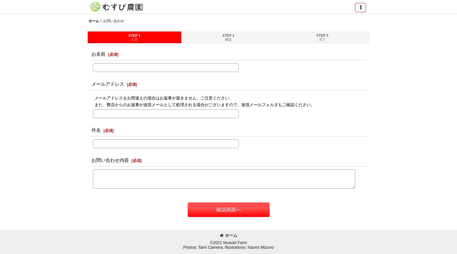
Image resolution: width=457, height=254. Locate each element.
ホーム (228, 235)
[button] (360, 7)
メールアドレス (108, 84)
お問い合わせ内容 (110, 160)
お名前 (99, 54)
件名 (96, 130)
